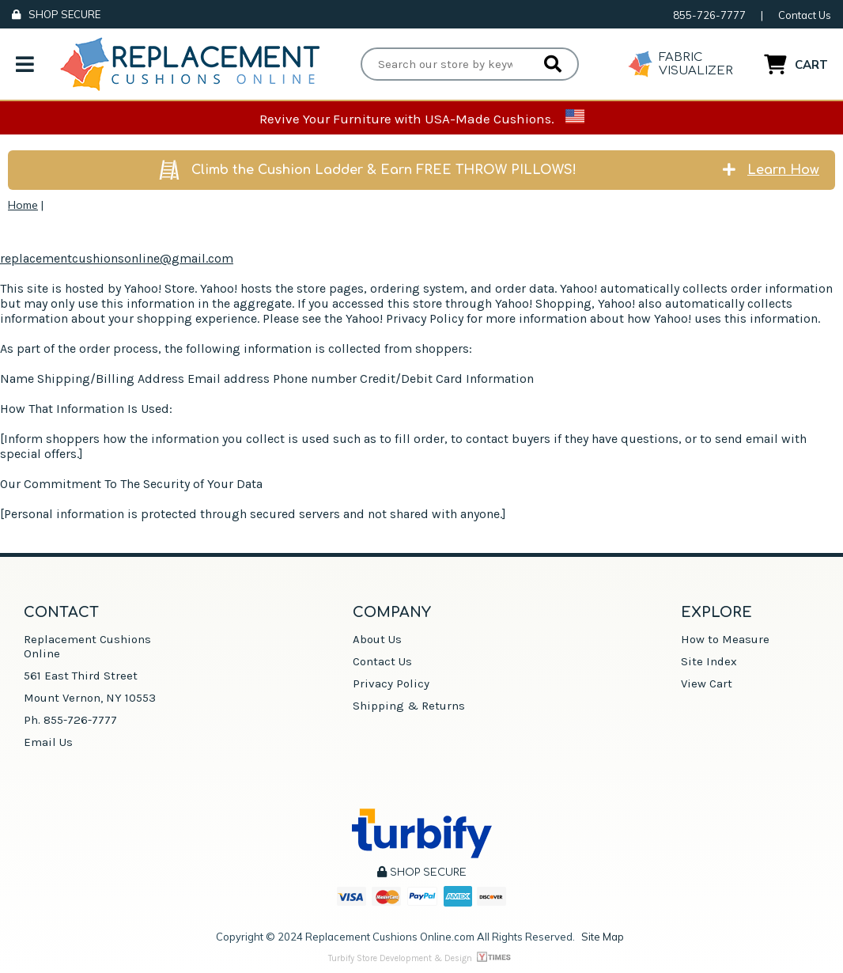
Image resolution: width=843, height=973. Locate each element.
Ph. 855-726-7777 (70, 720)
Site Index (709, 661)
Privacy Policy (391, 683)
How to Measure (725, 639)
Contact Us (804, 15)
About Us (377, 639)
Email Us (48, 742)
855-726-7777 (709, 15)
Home (23, 205)
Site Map (602, 936)
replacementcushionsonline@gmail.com (116, 258)
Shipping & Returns (409, 706)
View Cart (706, 683)
